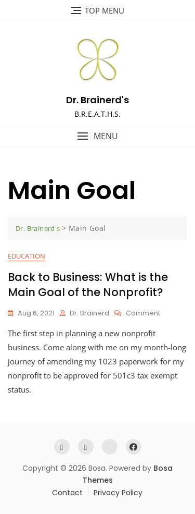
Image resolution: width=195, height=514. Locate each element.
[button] (97, 136)
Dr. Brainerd (89, 313)
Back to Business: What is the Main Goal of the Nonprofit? (88, 285)
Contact (67, 492)
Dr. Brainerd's (97, 99)
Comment (143, 313)
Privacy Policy (118, 492)
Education (26, 256)
